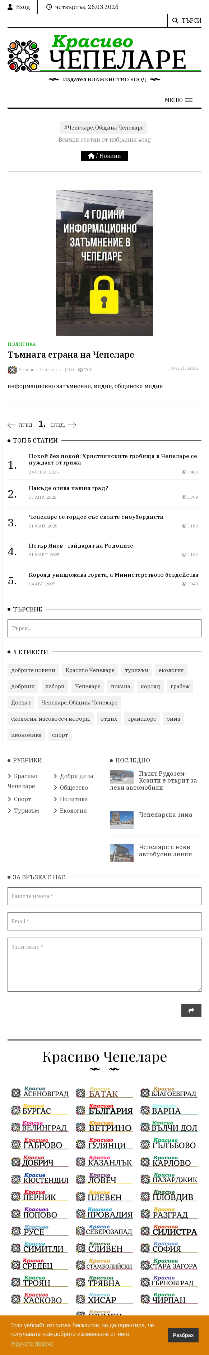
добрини (23, 685)
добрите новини (33, 669)
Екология (70, 806)
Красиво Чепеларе (39, 370)
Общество (71, 783)
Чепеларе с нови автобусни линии (165, 846)
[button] (178, 100)
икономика (26, 733)
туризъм (136, 669)
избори (55, 685)
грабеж (180, 685)
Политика (22, 344)
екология (171, 669)
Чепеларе (88, 685)
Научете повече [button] (32, 1344)
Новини (110, 155)
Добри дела (73, 772)
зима (173, 717)
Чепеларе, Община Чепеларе (79, 701)
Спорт (19, 795)
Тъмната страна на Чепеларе (71, 354)
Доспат (21, 701)
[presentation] (62, 1011)
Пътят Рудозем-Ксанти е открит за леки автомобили (153, 776)
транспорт (142, 717)
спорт (60, 733)
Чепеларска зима (165, 810)
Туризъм (23, 806)
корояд (150, 685)
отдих (109, 717)
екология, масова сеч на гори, (50, 717)
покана (120, 685)
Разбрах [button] (183, 1335)
